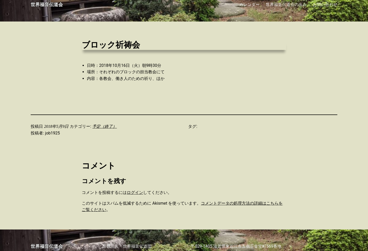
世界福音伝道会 (47, 4)
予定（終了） (104, 126)
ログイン (135, 192)
